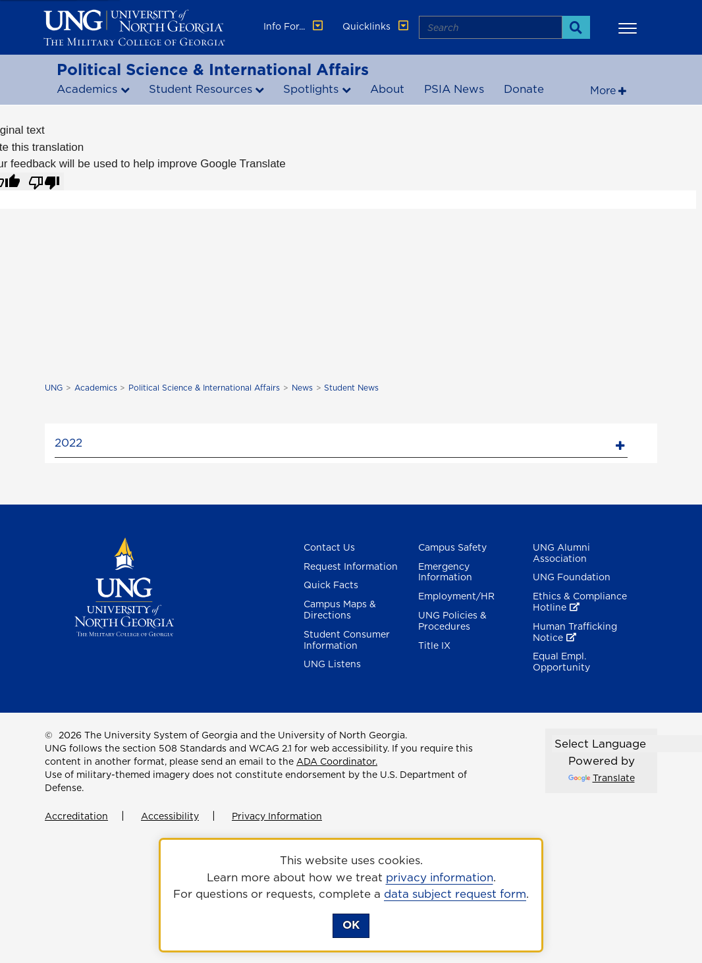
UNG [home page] (54, 387)
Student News (351, 387)
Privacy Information (277, 816)
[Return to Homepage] (124, 585)
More (603, 90)
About (387, 89)
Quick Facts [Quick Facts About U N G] (331, 585)
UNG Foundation (571, 577)
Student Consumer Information (347, 640)
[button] (629, 27)
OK (351, 925)
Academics (87, 89)
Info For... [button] (294, 26)
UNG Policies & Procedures (452, 621)
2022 (68, 443)
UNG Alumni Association (561, 553)
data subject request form (455, 894)
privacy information (439, 877)
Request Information (351, 566)
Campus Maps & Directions (340, 609)
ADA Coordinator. (336, 761)
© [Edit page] (49, 735)
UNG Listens (332, 664)
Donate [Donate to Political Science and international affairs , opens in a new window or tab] (524, 89)
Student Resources (200, 89)
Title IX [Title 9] (434, 645)
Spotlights (310, 89)
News (302, 387)
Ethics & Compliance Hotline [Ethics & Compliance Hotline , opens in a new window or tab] (580, 602)
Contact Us (329, 547)
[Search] (576, 27)
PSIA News (454, 89)
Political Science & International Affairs (213, 69)
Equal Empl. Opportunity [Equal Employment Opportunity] (561, 661)
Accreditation (76, 816)
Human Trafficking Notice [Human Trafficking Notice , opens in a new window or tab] (575, 632)
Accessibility (170, 816)
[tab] (341, 441)
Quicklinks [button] (376, 26)
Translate (601, 777)
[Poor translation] (44, 182)
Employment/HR (456, 596)
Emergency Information (445, 572)
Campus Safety (452, 547)
